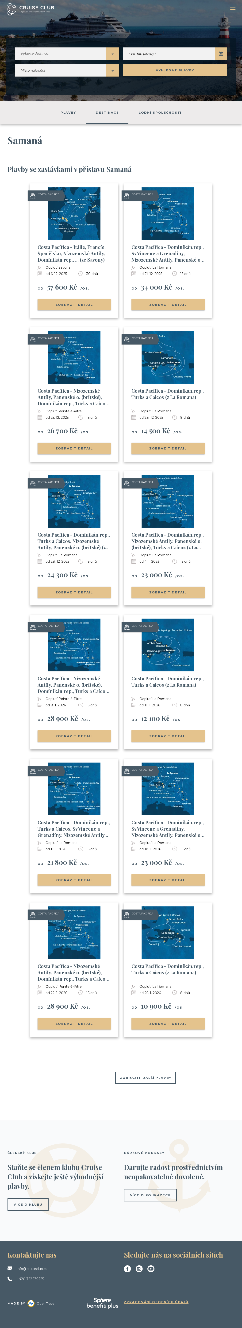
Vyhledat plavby (174, 70)
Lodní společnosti (160, 113)
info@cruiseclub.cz (32, 1269)
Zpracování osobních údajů (156, 1302)
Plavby (68, 113)
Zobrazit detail (74, 304)
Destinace (107, 113)
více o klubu (28, 1205)
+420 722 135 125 (30, 1279)
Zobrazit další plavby (145, 1078)
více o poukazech (150, 1195)
